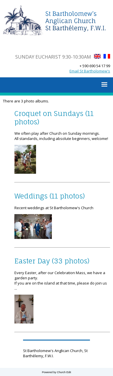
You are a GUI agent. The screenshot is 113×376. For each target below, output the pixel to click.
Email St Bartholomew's (89, 71)
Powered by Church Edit (56, 372)
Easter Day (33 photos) (51, 261)
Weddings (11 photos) (49, 196)
